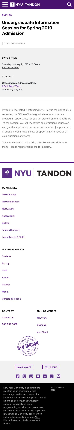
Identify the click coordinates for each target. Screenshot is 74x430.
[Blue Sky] (58, 376)
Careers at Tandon (11, 298)
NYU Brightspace (10, 201)
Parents (6, 284)
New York (42, 317)
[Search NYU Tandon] (69, 5)
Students (6, 256)
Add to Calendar (10, 67)
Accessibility (8, 216)
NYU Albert (7, 208)
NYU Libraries (9, 194)
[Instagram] (31, 376)
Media (5, 291)
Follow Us (51, 367)
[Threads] (24, 376)
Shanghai (41, 325)
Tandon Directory (11, 230)
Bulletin (5, 223)
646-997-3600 (9, 324)
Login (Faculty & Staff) (13, 237)
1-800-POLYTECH (11, 86)
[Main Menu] (5, 4)
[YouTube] (38, 376)
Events (7, 15)
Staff (4, 270)
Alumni (5, 277)
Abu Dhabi (42, 332)
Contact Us (7, 317)
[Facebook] (17, 376)
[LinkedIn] (44, 376)
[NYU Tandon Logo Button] (37, 173)
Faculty (5, 263)
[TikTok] (51, 376)
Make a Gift (24, 367)
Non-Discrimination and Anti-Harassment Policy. (21, 420)
